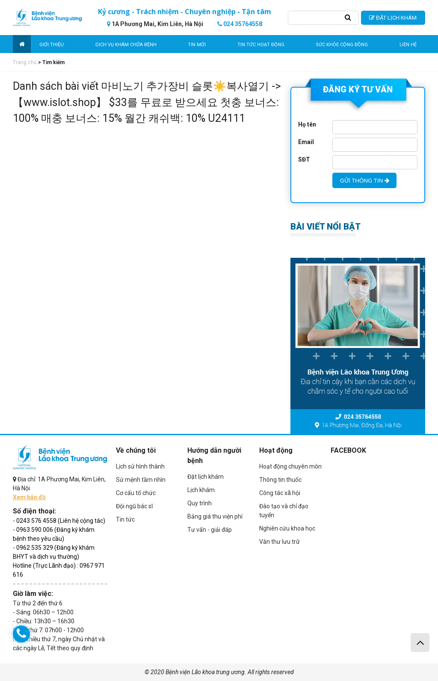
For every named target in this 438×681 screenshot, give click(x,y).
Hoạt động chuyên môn (290, 466)
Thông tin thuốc (280, 479)
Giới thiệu (51, 44)
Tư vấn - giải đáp (209, 529)
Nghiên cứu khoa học (287, 528)
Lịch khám (201, 489)
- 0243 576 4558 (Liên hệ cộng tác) (59, 520)
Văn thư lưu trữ (279, 541)
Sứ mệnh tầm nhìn (141, 479)
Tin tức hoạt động (260, 44)
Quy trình (199, 503)
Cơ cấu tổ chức (136, 492)
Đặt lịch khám (205, 476)
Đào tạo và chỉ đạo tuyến (283, 511)
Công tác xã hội (279, 492)
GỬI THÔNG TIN (364, 180)
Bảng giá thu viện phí (215, 516)
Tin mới (197, 44)
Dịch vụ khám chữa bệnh (126, 44)
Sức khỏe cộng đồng (342, 44)
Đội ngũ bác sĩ (134, 506)
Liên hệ (408, 44)
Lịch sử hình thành (140, 466)
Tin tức (125, 519)
